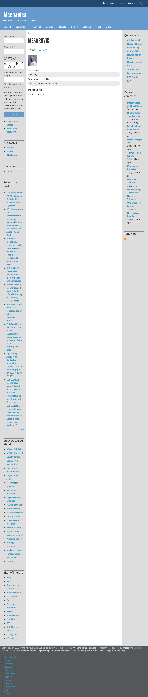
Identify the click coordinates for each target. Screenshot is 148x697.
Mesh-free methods (11, 492)
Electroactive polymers (13, 606)
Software (62, 26)
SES (8, 623)
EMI (8, 600)
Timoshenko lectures (12, 522)
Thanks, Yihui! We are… (134, 154)
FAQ (129, 81)
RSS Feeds (132, 77)
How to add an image (134, 56)
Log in (9, 171)
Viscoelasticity (13, 527)
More (21, 429)
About (121, 3)
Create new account (12, 123)
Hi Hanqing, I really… (133, 214)
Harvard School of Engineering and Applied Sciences (44, 651)
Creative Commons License (86, 648)
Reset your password (11, 130)
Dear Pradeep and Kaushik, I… (135, 128)
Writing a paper (13, 538)
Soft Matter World (12, 628)
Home (30, 33)
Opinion (49, 26)
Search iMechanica (11, 153)
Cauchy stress (13, 456)
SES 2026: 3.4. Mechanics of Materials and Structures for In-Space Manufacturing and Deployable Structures (14, 391)
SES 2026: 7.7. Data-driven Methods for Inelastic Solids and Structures (13, 274)
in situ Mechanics (14, 550)
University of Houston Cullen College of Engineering (101, 651)
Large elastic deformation (12, 470)
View (32, 49)
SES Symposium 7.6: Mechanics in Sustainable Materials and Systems (14, 199)
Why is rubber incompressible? (14, 533)
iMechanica (14, 14)
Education (20, 26)
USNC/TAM (11, 634)
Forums (10, 147)
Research (7, 26)
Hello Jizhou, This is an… (133, 181)
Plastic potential (14, 504)
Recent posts (108, 3)
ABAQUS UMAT (13, 449)
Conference (88, 26)
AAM (8, 577)
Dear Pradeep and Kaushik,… (134, 104)
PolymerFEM (12, 615)
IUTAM (9, 611)
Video (108, 26)
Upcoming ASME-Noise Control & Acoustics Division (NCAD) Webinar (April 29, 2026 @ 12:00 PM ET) (14, 365)
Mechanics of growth (12, 484)
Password (8, 47)
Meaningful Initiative (132, 168)
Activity (42, 49)
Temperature (13, 516)
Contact (131, 3)
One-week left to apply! (134, 204)
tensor (9, 561)
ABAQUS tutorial (14, 453)
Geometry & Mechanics (12, 462)
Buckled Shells (13, 592)
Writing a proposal (10, 544)
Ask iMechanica (134, 40)
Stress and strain (14, 512)
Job (99, 26)
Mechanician (35, 26)
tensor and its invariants (13, 555)
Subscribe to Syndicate (125, 239)
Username (9, 36)
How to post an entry (134, 64)
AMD (8, 581)
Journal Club (133, 69)
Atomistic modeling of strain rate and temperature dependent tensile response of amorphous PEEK (13, 251)
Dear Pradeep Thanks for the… (134, 192)
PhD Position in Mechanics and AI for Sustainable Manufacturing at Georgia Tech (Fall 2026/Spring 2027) (14, 337)
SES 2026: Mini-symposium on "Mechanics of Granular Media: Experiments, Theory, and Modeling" (14, 415)
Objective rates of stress (13, 499)
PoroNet (10, 619)
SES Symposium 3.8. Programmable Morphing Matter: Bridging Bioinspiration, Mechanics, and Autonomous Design (14, 222)
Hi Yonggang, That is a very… (134, 114)
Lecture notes (134, 73)
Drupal (126, 648)
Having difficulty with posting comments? (135, 47)
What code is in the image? (13, 74)
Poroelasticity (13, 508)
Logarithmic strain (12, 477)
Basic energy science (12, 587)
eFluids (10, 638)
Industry (74, 26)
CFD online (11, 596)
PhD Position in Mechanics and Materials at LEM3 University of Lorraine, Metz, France (14, 292)
